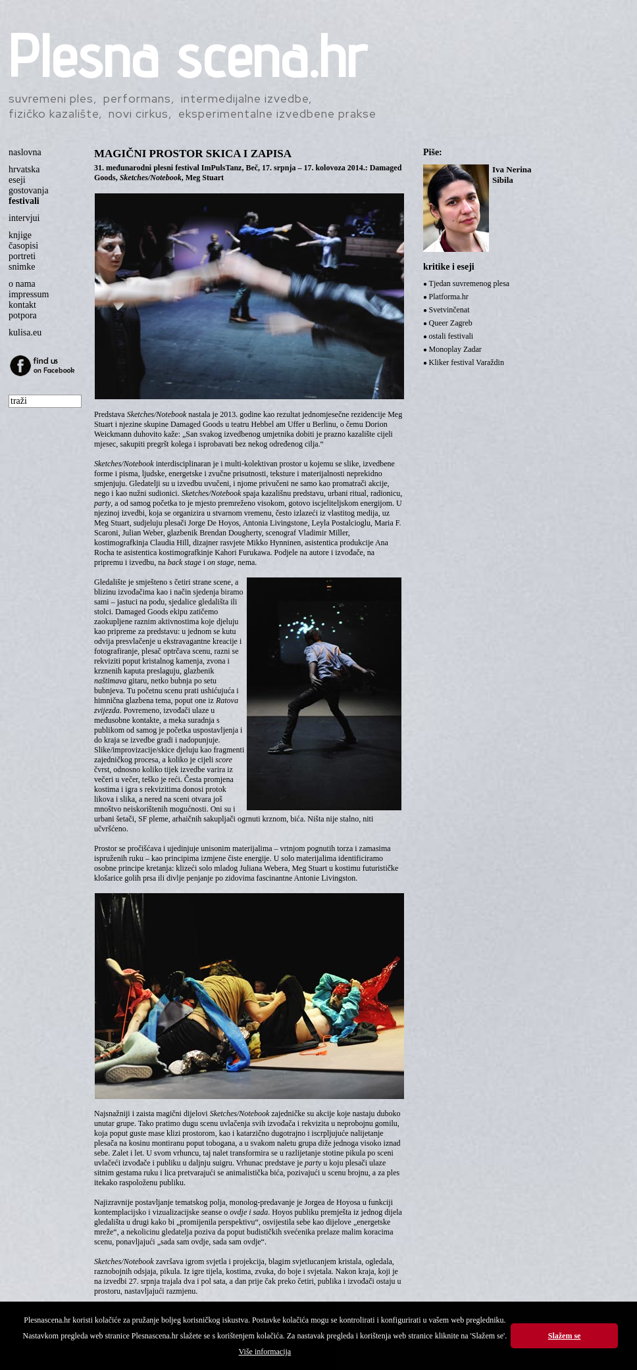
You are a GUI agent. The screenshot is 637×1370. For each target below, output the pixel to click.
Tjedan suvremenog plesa (469, 283)
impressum (29, 294)
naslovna (25, 152)
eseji (17, 180)
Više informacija (265, 1351)
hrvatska (24, 169)
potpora (23, 315)
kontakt (22, 305)
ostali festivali (451, 336)
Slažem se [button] (564, 1335)
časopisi (23, 246)
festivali (24, 201)
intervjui (24, 218)
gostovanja (29, 190)
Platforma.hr (449, 296)
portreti (22, 256)
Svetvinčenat (449, 309)
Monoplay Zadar (455, 349)
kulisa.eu (25, 332)
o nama (22, 284)
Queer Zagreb (450, 323)
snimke (22, 267)
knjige (20, 235)
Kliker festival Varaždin (466, 362)
